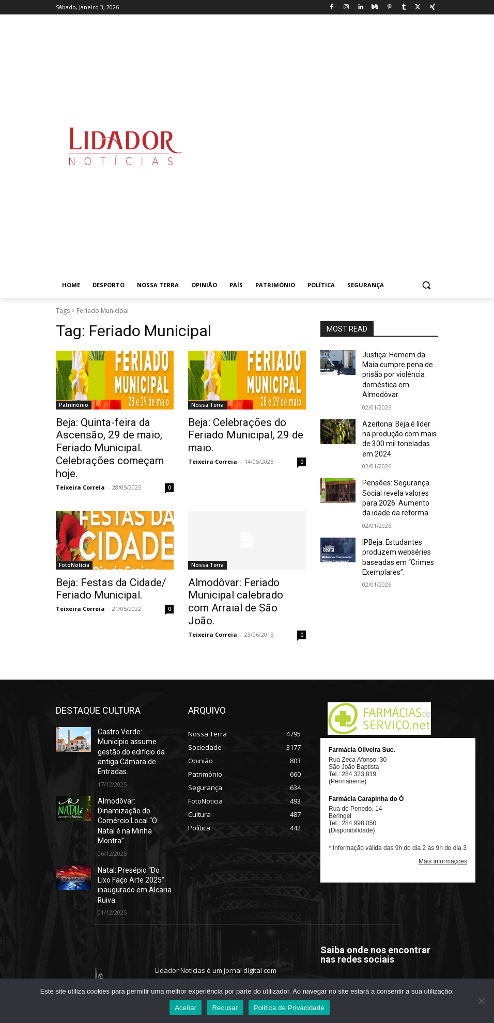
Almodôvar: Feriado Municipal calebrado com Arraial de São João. (245, 574)
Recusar (225, 1008)
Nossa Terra (207, 404)
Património (73, 404)
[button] (426, 285)
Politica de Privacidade (289, 1008)
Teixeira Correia (80, 469)
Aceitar (185, 1008)
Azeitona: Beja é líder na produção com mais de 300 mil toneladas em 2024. (397, 420)
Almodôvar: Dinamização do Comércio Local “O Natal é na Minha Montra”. (134, 758)
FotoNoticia (74, 546)
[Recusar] (481, 1001)
